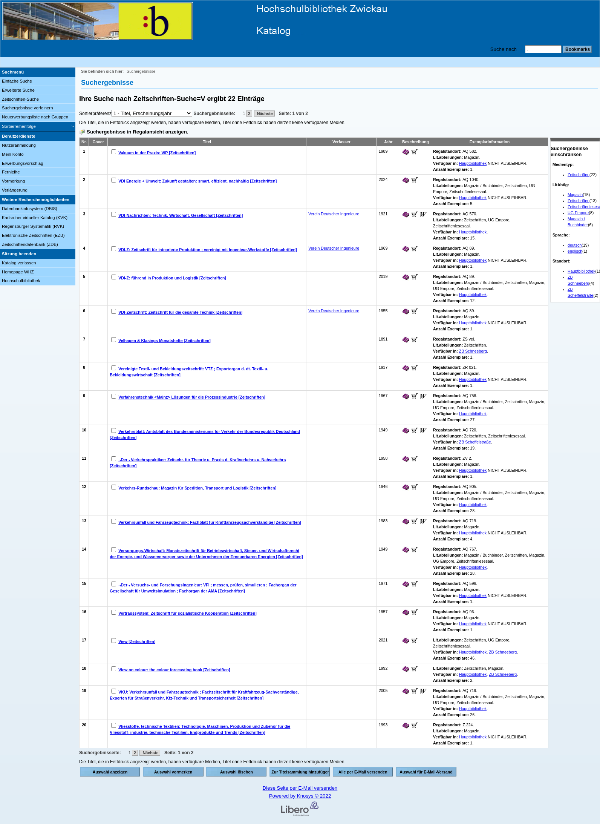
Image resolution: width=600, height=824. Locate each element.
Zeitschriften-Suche (20, 99)
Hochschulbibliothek (21, 280)
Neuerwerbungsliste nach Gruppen (35, 117)
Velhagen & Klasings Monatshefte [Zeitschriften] (164, 340)
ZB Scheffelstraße (475, 442)
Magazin (575, 194)
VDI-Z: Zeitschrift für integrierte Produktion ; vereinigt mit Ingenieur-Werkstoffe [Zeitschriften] (207, 249)
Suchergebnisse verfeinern (27, 108)
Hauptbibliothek (581, 271)
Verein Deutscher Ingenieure (333, 214)
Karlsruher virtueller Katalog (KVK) (34, 217)
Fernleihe (11, 172)
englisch (575, 251)
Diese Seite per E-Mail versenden (300, 788)
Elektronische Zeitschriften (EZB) (33, 235)
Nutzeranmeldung (19, 145)
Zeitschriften (578, 174)
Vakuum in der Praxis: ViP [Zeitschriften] (157, 152)
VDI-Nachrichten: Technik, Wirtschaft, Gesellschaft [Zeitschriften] (180, 215)
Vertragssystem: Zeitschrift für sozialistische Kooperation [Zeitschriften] (187, 613)
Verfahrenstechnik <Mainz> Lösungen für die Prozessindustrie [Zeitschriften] (191, 397)
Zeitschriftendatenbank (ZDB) (30, 244)
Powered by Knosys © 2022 (300, 796)
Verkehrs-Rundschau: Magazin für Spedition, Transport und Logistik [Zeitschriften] (197, 488)
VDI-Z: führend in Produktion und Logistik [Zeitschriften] (172, 278)
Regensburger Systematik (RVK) (33, 226)
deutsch (575, 245)
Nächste (264, 113)
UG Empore (578, 212)
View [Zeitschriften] (136, 641)
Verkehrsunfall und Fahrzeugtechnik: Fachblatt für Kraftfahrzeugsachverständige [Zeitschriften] (209, 522)
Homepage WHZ (18, 272)
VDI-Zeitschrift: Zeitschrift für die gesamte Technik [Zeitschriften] (180, 312)
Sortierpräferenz (95, 113)
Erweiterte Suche (18, 90)
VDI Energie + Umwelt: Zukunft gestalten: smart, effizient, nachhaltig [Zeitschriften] (197, 181)
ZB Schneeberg (473, 351)
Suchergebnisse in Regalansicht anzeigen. (137, 132)
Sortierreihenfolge (19, 126)
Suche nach (503, 49)
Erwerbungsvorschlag (22, 163)
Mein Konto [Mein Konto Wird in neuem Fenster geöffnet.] (13, 154)
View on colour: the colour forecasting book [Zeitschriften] (174, 669)
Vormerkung (13, 181)
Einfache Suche (17, 81)
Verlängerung (15, 190)
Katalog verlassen (19, 263)
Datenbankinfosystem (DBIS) (29, 208)
